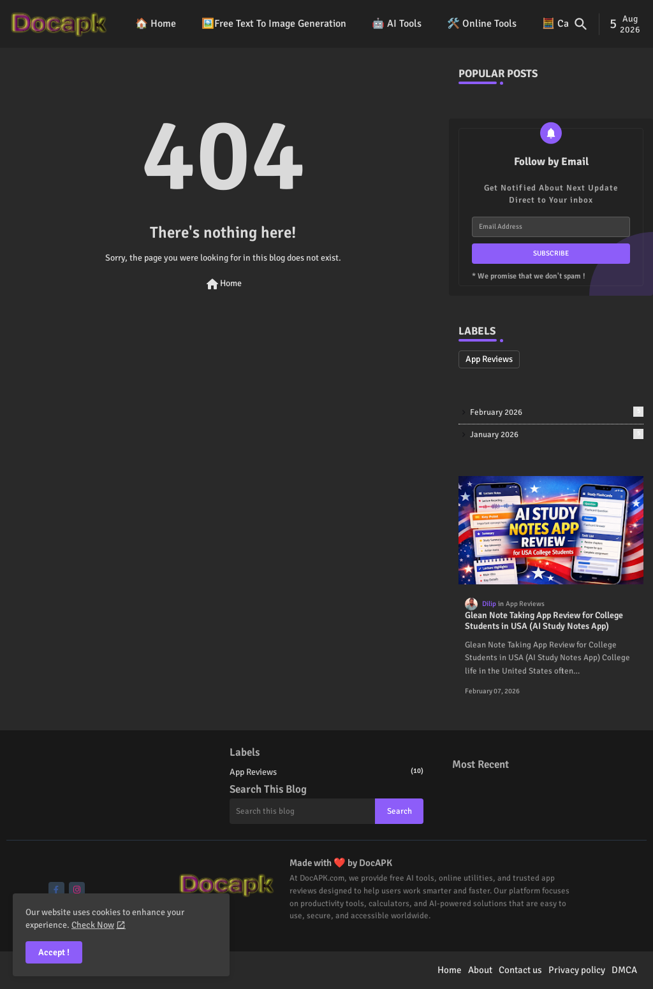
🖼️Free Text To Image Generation (274, 23)
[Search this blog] (302, 811)
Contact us (520, 970)
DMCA (624, 970)
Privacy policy (576, 970)
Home (223, 284)
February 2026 (556, 412)
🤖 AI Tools (397, 23)
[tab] (155, 24)
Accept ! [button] (54, 952)
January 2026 (556, 434)
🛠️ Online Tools (482, 23)
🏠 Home (155, 23)
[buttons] (56, 890)
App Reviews (489, 359)
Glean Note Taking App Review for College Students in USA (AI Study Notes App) (544, 621)
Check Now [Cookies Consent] (92, 925)
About (480, 970)
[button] (581, 24)
